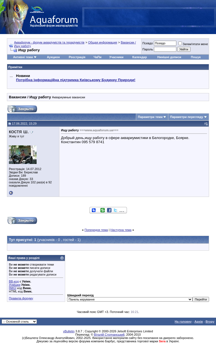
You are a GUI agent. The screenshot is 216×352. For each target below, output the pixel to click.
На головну (183, 321)
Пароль (147, 49)
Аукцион (53, 57)
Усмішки (15, 284)
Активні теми (23, 57)
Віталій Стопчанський (109, 334)
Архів (198, 321)
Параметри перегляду (186, 117)
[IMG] (12, 288)
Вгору (209, 321)
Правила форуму (21, 298)
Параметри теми (150, 117)
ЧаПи (97, 57)
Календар (139, 57)
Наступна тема (120, 230)
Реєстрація (77, 57)
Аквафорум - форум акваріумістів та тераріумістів (49, 42)
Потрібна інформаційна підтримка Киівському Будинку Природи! (75, 80)
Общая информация (102, 42)
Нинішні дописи (169, 57)
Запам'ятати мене (193, 44)
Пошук (195, 57)
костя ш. (19, 131)
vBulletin (69, 331)
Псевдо (147, 43)
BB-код (14, 281)
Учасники (116, 57)
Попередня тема (96, 230)
